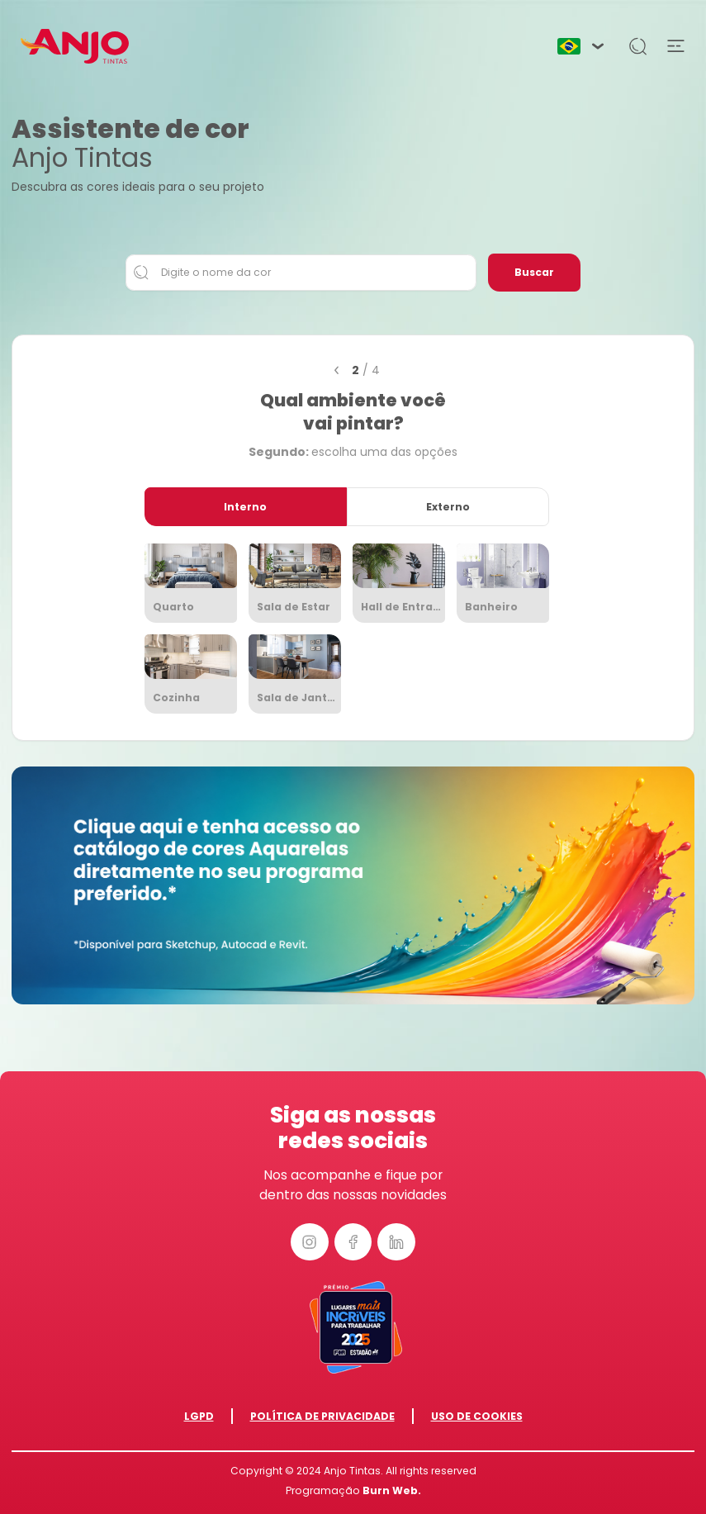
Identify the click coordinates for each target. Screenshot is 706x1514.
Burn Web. (391, 1490)
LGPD (199, 1416)
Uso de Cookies (477, 1416)
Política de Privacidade (322, 1416)
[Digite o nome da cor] (301, 272)
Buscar (534, 272)
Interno (245, 507)
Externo (448, 507)
